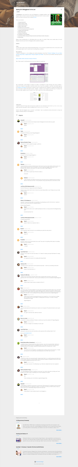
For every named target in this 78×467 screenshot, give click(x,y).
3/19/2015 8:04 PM (34, 142)
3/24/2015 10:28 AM (38, 217)
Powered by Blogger (39, 461)
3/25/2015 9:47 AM (31, 251)
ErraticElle (23, 239)
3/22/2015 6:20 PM (30, 134)
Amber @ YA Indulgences (26, 200)
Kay (21, 356)
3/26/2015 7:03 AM (30, 280)
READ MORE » (59, 430)
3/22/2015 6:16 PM (30, 145)
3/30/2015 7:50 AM (30, 362)
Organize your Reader (39, 54)
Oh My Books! (20, 3)
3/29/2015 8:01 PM (38, 342)
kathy (22, 306)
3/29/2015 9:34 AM (31, 329)
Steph (22, 131)
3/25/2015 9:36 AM (30, 232)
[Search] (63, 3)
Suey (22, 288)
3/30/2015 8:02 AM (30, 310)
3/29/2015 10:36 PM (25, 356)
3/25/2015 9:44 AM (30, 207)
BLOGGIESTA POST (28, 333)
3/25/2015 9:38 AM (30, 221)
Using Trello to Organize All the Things (27, 54)
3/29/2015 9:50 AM (31, 177)
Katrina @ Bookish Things (26, 142)
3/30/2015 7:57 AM (30, 348)
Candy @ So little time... (25, 274)
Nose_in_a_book (24, 318)
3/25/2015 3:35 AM (28, 239)
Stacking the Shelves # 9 (22, 433)
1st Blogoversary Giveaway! (22, 420)
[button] (61, 10)
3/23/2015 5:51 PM (38, 186)
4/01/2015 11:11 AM (30, 374)
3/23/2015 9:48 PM (34, 200)
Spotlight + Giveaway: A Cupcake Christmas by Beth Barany (30, 447)
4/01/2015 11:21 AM (30, 389)
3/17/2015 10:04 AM (26, 131)
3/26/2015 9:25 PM (30, 294)
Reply (22, 128)
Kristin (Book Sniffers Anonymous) (28, 342)
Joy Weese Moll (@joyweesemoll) (27, 186)
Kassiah (22, 228)
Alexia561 (23, 120)
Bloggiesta (21, 115)
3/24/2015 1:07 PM (27, 228)
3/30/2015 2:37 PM (34, 369)
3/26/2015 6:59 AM (30, 256)
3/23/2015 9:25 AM (28, 164)
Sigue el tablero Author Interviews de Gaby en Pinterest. (26, 58)
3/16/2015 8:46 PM (28, 120)
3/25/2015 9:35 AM (30, 244)
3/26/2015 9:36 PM (26, 306)
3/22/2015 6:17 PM (30, 123)
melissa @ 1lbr (23, 263)
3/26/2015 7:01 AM (30, 267)
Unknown (22, 164)
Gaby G (25, 123)
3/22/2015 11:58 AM (29, 153)
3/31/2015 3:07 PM (28, 383)
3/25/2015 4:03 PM (30, 263)
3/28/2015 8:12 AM (31, 318)
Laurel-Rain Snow (24, 251)
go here (35, 17)
